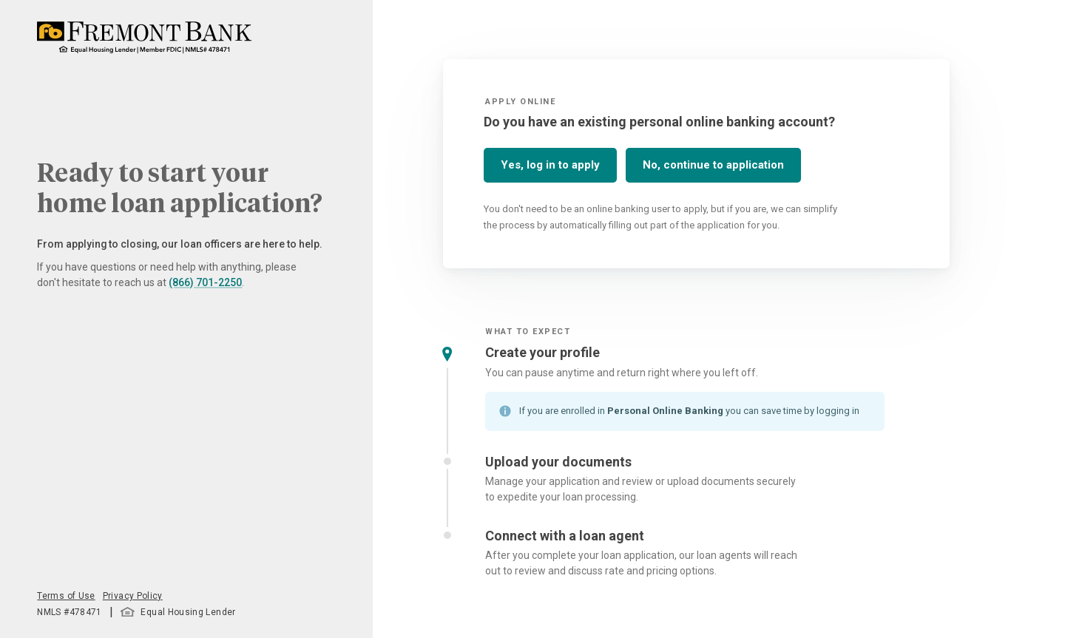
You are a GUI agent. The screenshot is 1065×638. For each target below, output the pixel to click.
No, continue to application (713, 165)
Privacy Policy (133, 596)
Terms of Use (66, 596)
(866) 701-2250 (205, 282)
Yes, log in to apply (550, 165)
